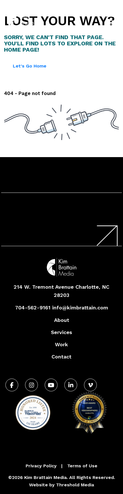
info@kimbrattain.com (80, 308)
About (61, 320)
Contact (61, 357)
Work (61, 344)
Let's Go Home (29, 66)
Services (61, 332)
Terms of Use (82, 465)
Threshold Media (75, 484)
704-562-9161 (66, 9)
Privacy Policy (41, 465)
